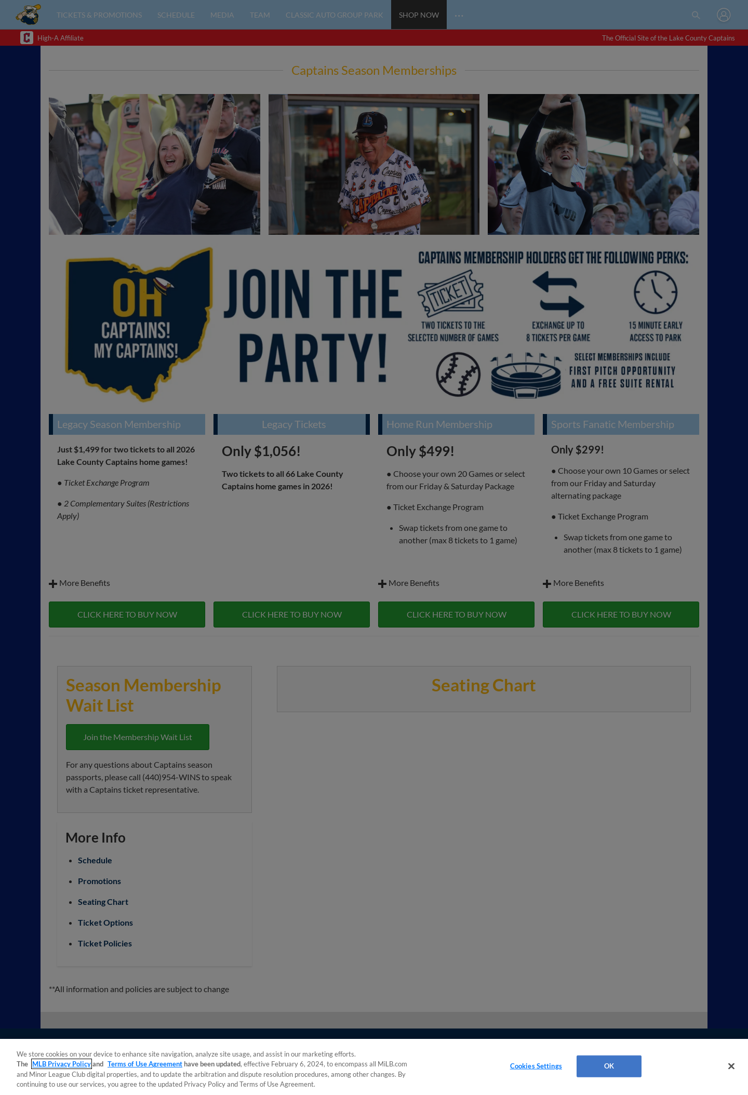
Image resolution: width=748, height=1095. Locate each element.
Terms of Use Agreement (145, 1064)
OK (609, 1066)
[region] (374, 1067)
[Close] (731, 1065)
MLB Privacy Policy (61, 1064)
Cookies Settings (536, 1066)
